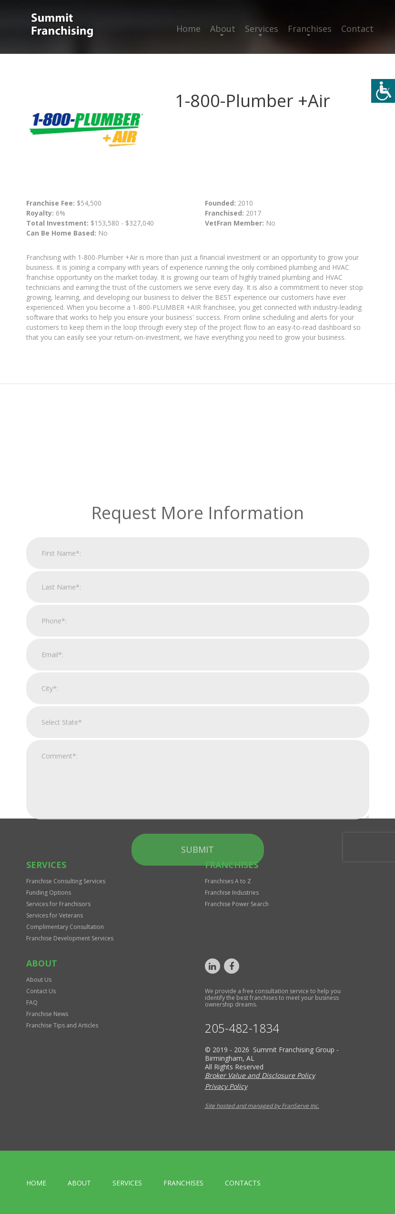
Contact (357, 28)
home (36, 1182)
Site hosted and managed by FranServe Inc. (262, 1106)
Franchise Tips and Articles (62, 1025)
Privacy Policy (226, 1086)
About (222, 28)
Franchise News (47, 1014)
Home (188, 28)
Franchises (310, 28)
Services (261, 28)
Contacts (243, 1182)
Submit (197, 954)
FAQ (32, 1002)
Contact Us (41, 991)
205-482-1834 (242, 1028)
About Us (38, 980)
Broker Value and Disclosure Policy (260, 1075)
